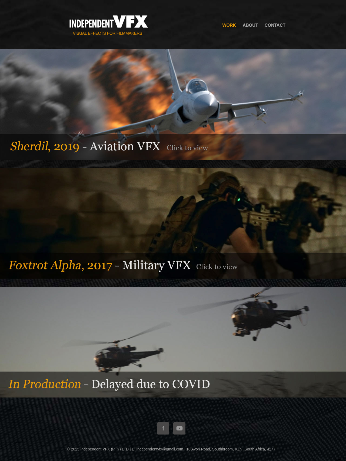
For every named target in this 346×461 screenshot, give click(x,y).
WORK (229, 25)
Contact (275, 25)
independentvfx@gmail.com (160, 449)
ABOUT (250, 25)
